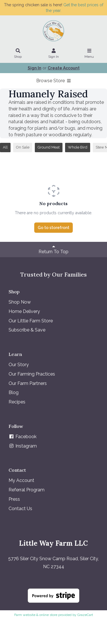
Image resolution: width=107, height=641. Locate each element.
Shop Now (20, 302)
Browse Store (53, 80)
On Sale (22, 147)
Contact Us (20, 508)
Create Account (64, 68)
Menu (89, 54)
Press (14, 499)
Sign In (53, 54)
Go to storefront (53, 227)
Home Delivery (24, 311)
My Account (21, 480)
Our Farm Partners (28, 383)
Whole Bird (77, 147)
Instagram (23, 446)
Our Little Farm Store (31, 320)
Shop (18, 54)
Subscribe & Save (27, 330)
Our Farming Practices (32, 374)
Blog (14, 392)
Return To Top (53, 249)
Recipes (17, 402)
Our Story (19, 364)
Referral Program (27, 489)
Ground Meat (49, 147)
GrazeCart (85, 615)
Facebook (23, 436)
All (5, 147)
